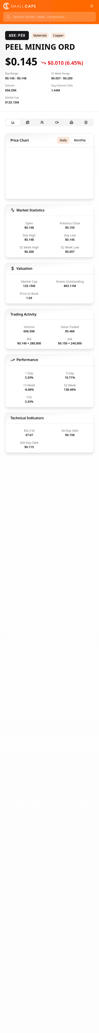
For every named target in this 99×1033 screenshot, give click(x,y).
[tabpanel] (49, 293)
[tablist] (49, 122)
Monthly (80, 140)
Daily (63, 140)
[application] (49, 174)
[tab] (13, 122)
